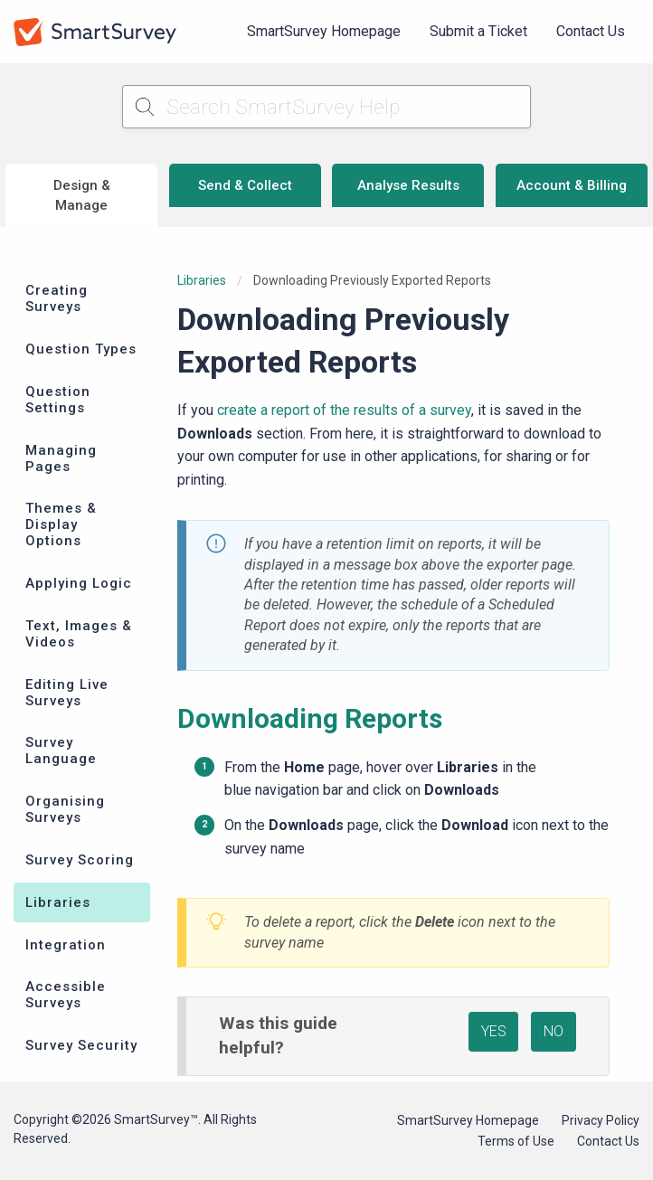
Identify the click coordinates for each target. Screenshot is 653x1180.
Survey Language (61, 750)
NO (553, 1031)
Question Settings (57, 399)
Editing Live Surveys (67, 692)
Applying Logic (78, 583)
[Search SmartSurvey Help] (326, 106)
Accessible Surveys (65, 994)
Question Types (81, 349)
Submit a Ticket (478, 31)
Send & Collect (245, 185)
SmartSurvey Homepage (324, 31)
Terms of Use (516, 1141)
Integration (65, 945)
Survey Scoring (79, 860)
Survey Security (81, 1045)
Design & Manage (81, 195)
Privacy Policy (600, 1120)
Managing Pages (61, 458)
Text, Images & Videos (78, 634)
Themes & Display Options (61, 524)
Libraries (57, 902)
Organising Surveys (65, 809)
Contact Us (590, 31)
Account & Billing (571, 185)
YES (493, 1031)
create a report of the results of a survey (344, 410)
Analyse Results (408, 185)
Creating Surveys (56, 298)
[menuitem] (323, 31)
